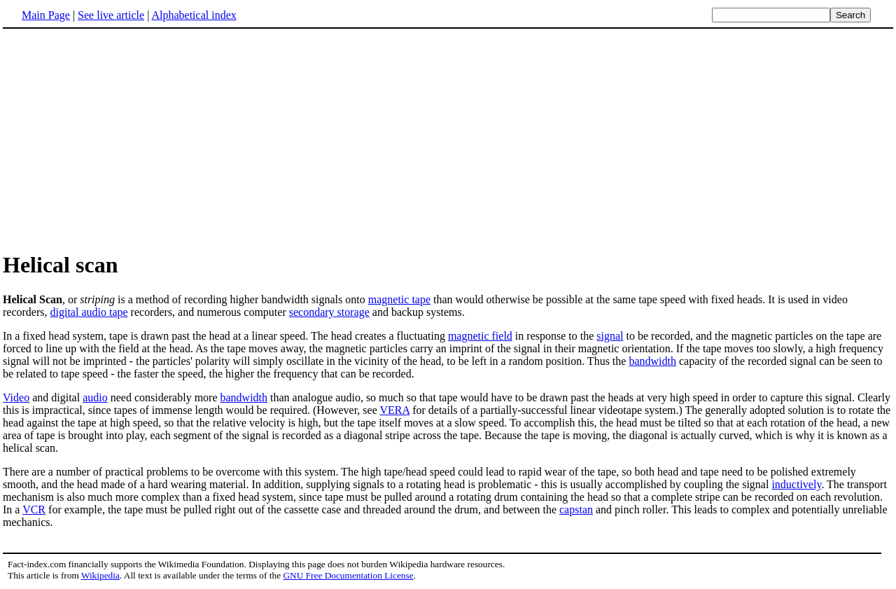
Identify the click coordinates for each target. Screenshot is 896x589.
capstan (576, 509)
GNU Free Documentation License (348, 575)
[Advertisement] (120, 139)
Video (16, 397)
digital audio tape (89, 312)
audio (95, 397)
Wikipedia (100, 575)
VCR (34, 509)
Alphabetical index (193, 15)
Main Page (46, 15)
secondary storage (329, 312)
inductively (796, 484)
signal (609, 336)
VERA (394, 410)
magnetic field (480, 336)
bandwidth (652, 361)
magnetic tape (399, 299)
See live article (111, 15)
